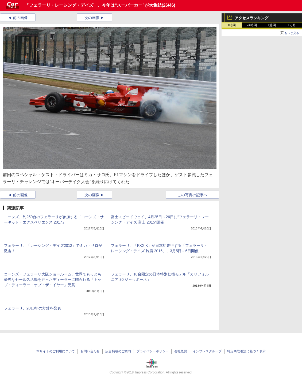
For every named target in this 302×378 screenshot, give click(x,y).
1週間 (272, 25)
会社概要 (180, 351)
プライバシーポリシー (153, 351)
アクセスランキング (251, 18)
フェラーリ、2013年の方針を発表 (32, 308)
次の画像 (91, 18)
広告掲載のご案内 (118, 351)
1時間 (232, 25)
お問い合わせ (90, 351)
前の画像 (20, 18)
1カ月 (292, 25)
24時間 (252, 25)
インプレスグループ (207, 351)
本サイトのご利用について (55, 351)
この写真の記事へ (192, 195)
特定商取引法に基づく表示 (246, 351)
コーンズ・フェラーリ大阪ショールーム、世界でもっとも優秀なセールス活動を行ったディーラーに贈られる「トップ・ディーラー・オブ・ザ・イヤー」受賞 (52, 279)
